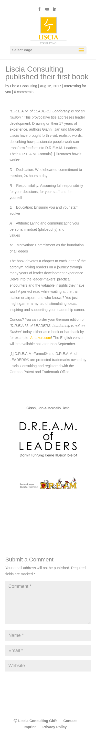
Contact (70, 721)
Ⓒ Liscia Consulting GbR (35, 721)
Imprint (30, 727)
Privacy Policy (54, 727)
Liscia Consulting (23, 86)
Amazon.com (40, 338)
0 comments (24, 92)
